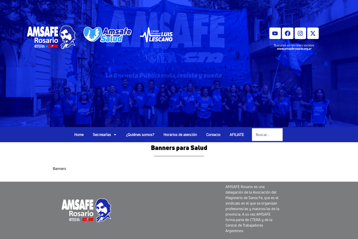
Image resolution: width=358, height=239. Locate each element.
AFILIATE (237, 134)
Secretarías (105, 135)
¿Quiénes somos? (140, 134)
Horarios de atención (180, 134)
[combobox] (267, 134)
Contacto (213, 134)
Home (79, 134)
